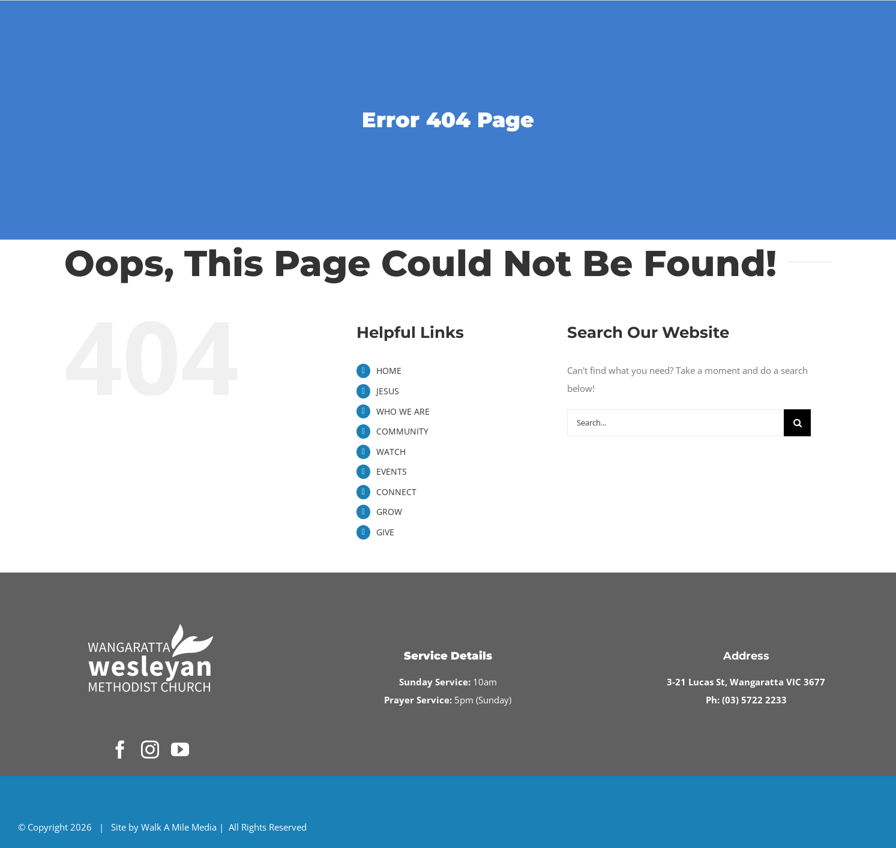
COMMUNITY (402, 431)
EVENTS (391, 471)
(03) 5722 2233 (754, 700)
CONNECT (396, 492)
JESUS (387, 391)
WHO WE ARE (403, 411)
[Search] (797, 422)
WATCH (391, 451)
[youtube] (180, 750)
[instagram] (150, 750)
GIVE (385, 532)
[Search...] (675, 422)
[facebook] (120, 750)
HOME (388, 370)
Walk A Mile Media (179, 827)
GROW (389, 511)
